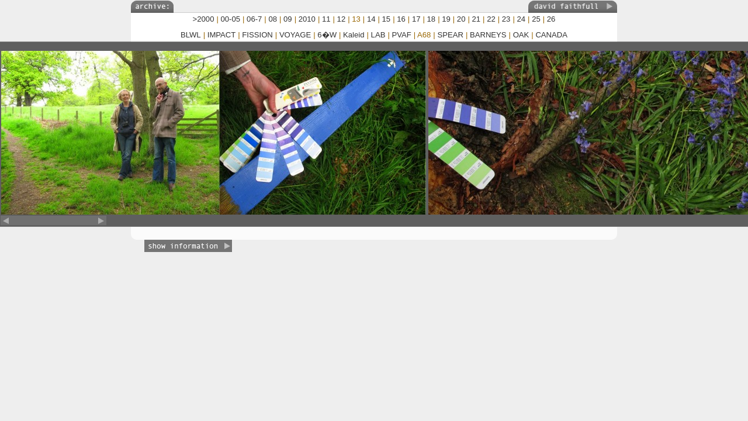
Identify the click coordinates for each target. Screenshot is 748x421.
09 (287, 19)
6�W (327, 34)
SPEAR (450, 34)
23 (506, 19)
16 (401, 19)
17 (416, 19)
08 (272, 19)
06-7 (254, 19)
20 (461, 19)
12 (341, 19)
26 (551, 19)
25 (536, 19)
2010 (307, 19)
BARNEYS (488, 34)
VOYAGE (295, 34)
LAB (378, 34)
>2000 (203, 19)
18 (431, 19)
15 (386, 19)
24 (521, 19)
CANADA (551, 34)
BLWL (191, 34)
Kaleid (353, 34)
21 (476, 19)
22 (491, 19)
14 (371, 19)
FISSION (257, 34)
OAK (521, 34)
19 (446, 19)
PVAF (401, 34)
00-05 (231, 19)
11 (326, 19)
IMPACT (221, 34)
